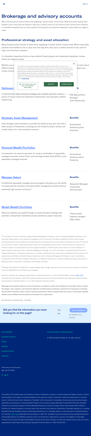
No (59, 313)
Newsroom (5, 356)
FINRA (77, 275)
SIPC (81, 275)
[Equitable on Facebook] (3, 375)
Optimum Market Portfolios (19, 88)
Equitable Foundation (9, 337)
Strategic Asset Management (20, 118)
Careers (4, 341)
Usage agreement (67, 332)
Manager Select (11, 177)
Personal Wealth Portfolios (18, 147)
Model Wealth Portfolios (17, 207)
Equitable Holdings (8, 351)
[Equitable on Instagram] (7, 375)
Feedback (5, 346)
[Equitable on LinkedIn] (5, 375)
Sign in (85, 4)
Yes (59, 310)
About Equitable (7, 332)
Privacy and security (53, 332)
